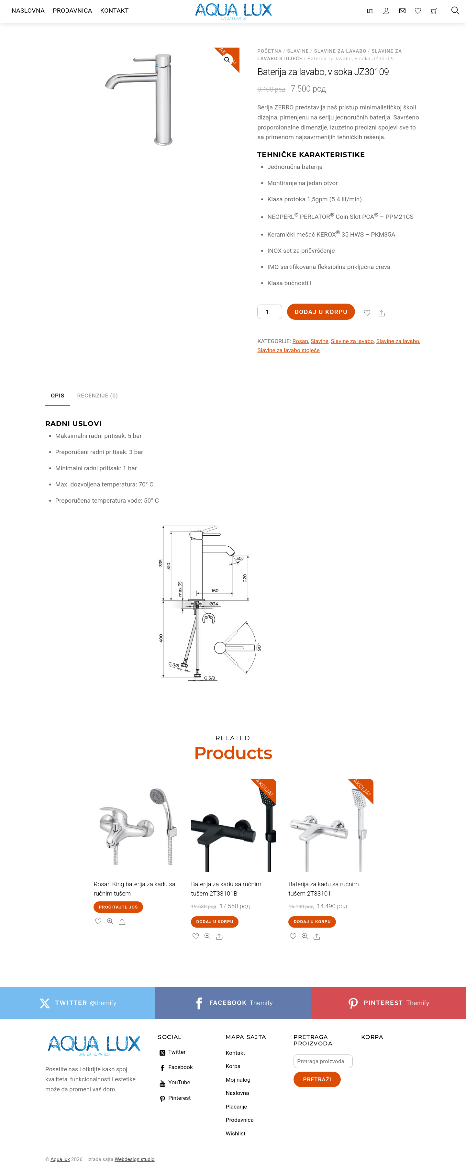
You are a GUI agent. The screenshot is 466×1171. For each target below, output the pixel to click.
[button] (227, 60)
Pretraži (317, 1079)
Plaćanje (236, 1106)
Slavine (298, 51)
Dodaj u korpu (321, 312)
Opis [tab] (57, 395)
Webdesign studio (135, 1159)
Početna (269, 51)
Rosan (300, 341)
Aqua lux (60, 1159)
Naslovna (237, 1093)
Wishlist (235, 1133)
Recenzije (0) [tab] (97, 395)
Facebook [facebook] (175, 1067)
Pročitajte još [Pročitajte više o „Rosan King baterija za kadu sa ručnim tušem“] (118, 907)
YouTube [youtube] (174, 1082)
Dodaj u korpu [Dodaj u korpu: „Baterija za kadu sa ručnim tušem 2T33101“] (312, 921)
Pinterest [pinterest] (174, 1098)
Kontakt (235, 1053)
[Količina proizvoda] (269, 312)
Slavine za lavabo (340, 51)
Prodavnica (239, 1120)
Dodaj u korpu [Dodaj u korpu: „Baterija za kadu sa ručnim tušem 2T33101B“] (215, 921)
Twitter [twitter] (172, 1052)
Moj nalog (238, 1079)
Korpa (233, 1066)
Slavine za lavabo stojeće (288, 350)
